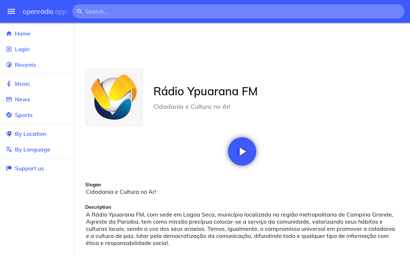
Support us (25, 168)
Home (37, 33)
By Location (37, 134)
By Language (37, 149)
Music (37, 83)
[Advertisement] (242, 45)
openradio (45, 11)
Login (37, 49)
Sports (37, 115)
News (37, 99)
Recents (37, 65)
